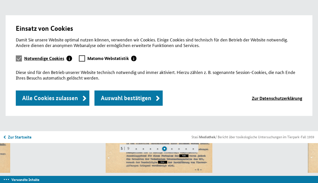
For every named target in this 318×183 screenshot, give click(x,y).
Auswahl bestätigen (126, 98)
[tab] (48, 58)
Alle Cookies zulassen (50, 98)
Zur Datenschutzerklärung (277, 98)
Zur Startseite (20, 137)
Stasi (203, 136)
